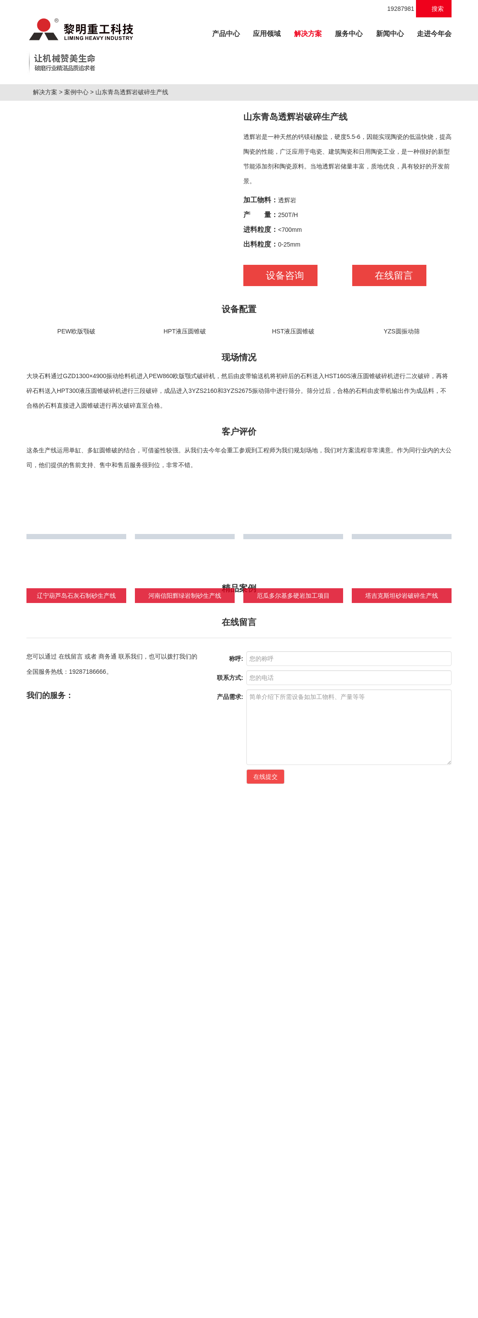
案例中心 (80, 228)
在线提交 (265, 1097)
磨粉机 (111, 1291)
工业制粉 (155, 1131)
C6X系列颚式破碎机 (53, 1190)
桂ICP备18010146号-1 (298, 1291)
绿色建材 (212, 1131)
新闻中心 (390, 33)
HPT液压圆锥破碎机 (53, 1206)
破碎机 (38, 1291)
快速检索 (406, 1131)
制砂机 (58, 1291)
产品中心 (229, 32)
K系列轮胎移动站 (49, 1236)
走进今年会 (434, 33)
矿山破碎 (40, 1131)
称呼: (236, 978)
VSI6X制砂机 (44, 1221)
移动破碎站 (84, 1291)
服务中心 (349, 33)
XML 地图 (239, 1309)
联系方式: (230, 998)
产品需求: (230, 1017)
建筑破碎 (97, 1131)
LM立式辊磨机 (45, 1251)
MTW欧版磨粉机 (48, 1266)
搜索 (434, 8)
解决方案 (308, 33)
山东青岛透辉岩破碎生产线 (135, 228)
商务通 (107, 976)
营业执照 (408, 1291)
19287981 (396, 8)
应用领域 (267, 33)
